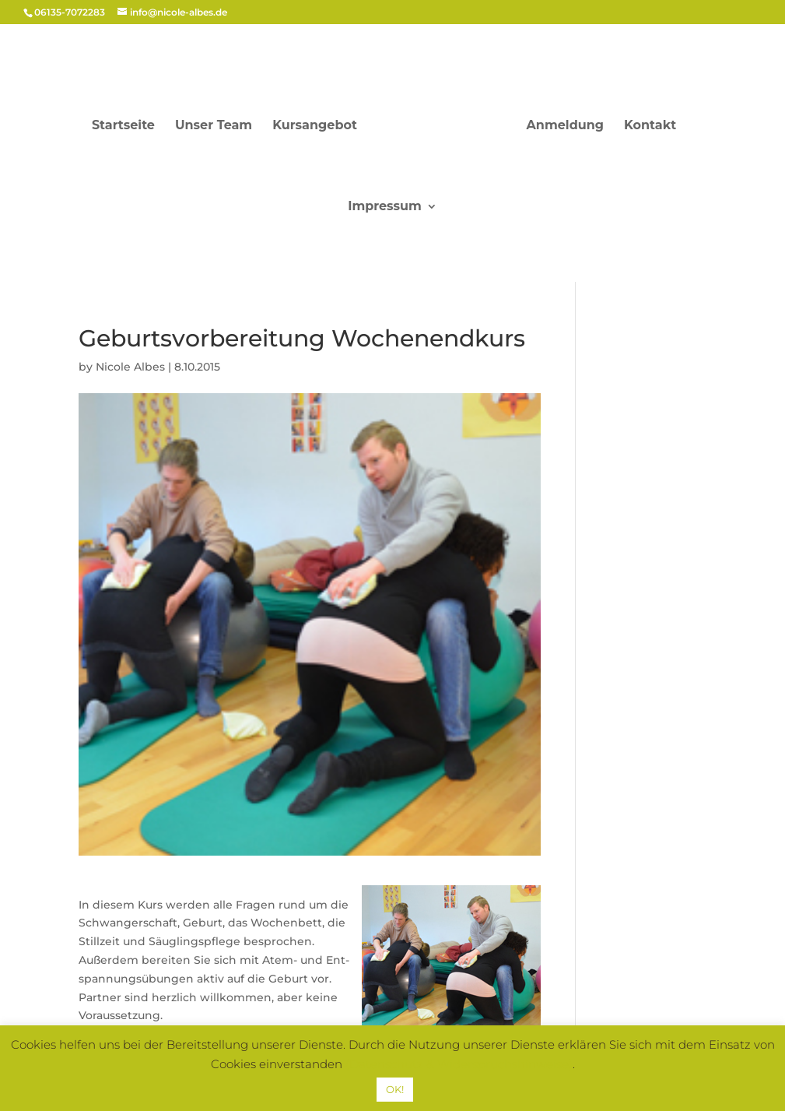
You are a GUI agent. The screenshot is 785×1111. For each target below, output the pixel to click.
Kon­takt (650, 126)
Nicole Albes (130, 367)
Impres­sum (385, 207)
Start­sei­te (123, 126)
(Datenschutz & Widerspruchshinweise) (459, 1064)
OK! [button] (395, 1089)
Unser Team (213, 126)
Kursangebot (314, 126)
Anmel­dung (565, 126)
